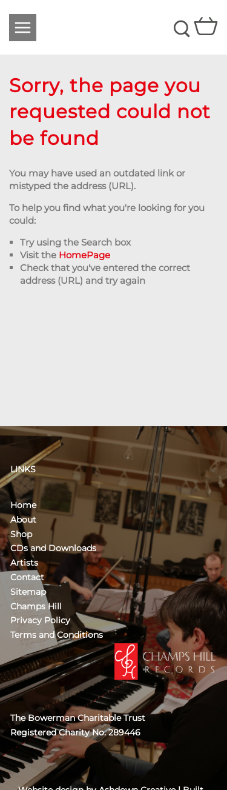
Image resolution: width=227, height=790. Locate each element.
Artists (24, 562)
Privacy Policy (40, 620)
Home (23, 505)
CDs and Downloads (53, 548)
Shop (21, 534)
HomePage (84, 255)
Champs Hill (36, 606)
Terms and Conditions (56, 634)
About (23, 519)
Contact (27, 577)
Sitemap (28, 591)
